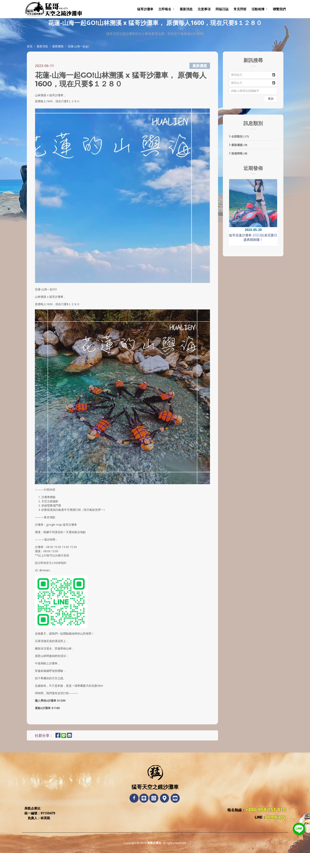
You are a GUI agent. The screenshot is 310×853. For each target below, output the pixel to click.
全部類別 (239, 136)
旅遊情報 (238, 153)
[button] (273, 74)
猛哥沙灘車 (145, 9)
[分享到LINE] (65, 736)
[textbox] (253, 91)
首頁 (29, 46)
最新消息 (186, 9)
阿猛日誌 (222, 9)
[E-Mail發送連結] (69, 736)
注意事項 (204, 9)
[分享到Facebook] (58, 736)
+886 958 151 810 (265, 809)
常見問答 (240, 9)
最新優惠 (58, 46)
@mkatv (276, 816)
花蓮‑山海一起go (78, 46)
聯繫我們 (279, 9)
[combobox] (249, 74)
